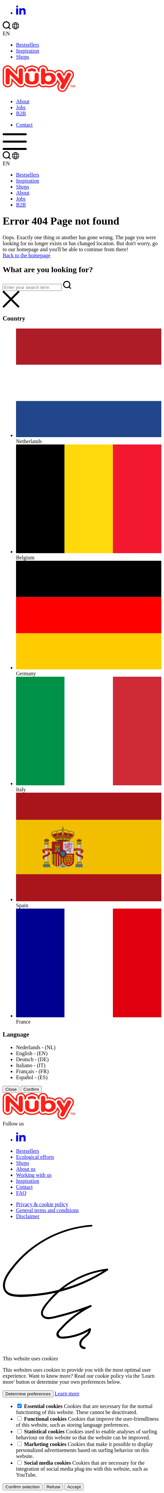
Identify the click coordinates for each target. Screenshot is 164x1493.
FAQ (21, 1193)
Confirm (31, 1089)
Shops (22, 57)
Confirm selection (22, 1486)
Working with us (33, 1175)
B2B (21, 113)
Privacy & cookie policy (42, 1204)
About (22, 101)
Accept (74, 1486)
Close (11, 1089)
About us (25, 1169)
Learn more (67, 1393)
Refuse (53, 1486)
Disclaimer (27, 1216)
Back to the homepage (26, 255)
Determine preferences (28, 1393)
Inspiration (27, 51)
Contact (24, 125)
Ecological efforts (35, 1157)
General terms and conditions (47, 1210)
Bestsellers (27, 45)
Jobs (20, 107)
